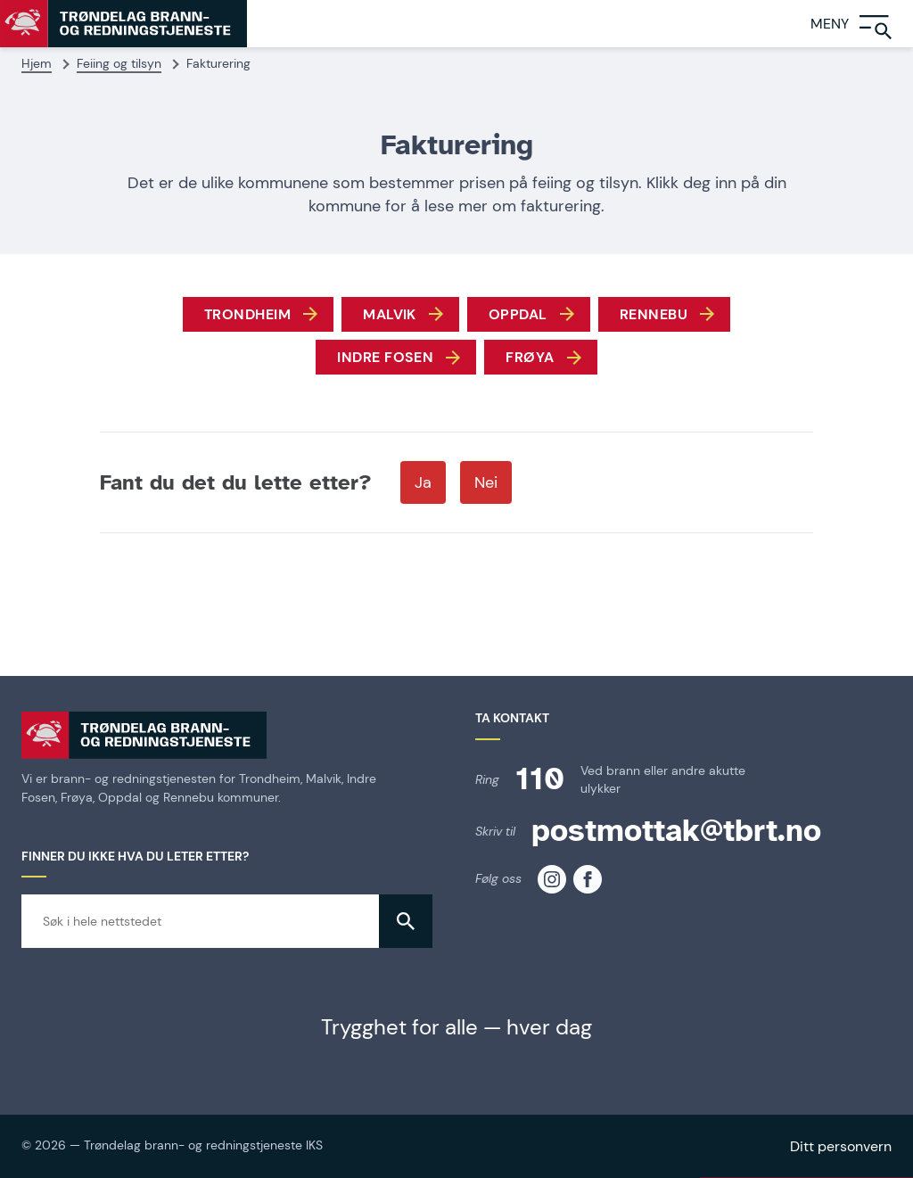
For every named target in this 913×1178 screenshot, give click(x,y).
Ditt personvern (841, 1146)
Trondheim (247, 314)
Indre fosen (385, 357)
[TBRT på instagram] (552, 879)
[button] (405, 921)
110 (539, 779)
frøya (530, 357)
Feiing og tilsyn (119, 63)
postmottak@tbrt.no (676, 830)
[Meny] (861, 23)
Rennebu (653, 314)
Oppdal (518, 314)
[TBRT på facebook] (587, 879)
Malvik (389, 314)
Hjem (36, 63)
